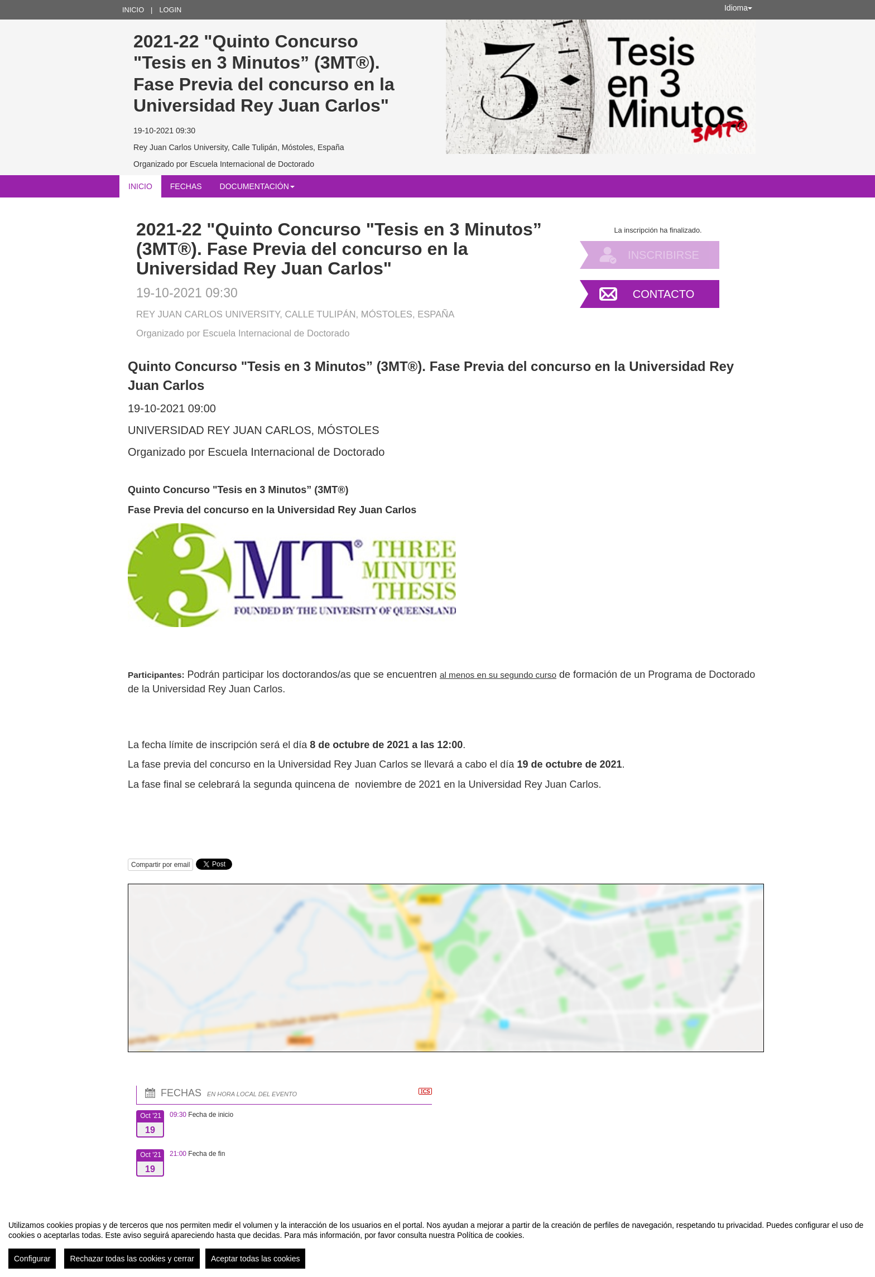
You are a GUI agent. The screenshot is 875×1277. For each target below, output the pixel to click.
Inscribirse (663, 255)
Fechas (186, 186)
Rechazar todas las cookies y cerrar (132, 1258)
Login (170, 10)
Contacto (663, 294)
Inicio (133, 10)
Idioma (738, 7)
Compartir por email (160, 865)
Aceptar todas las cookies (255, 1258)
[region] (437, 1240)
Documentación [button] (257, 186)
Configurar (32, 1258)
